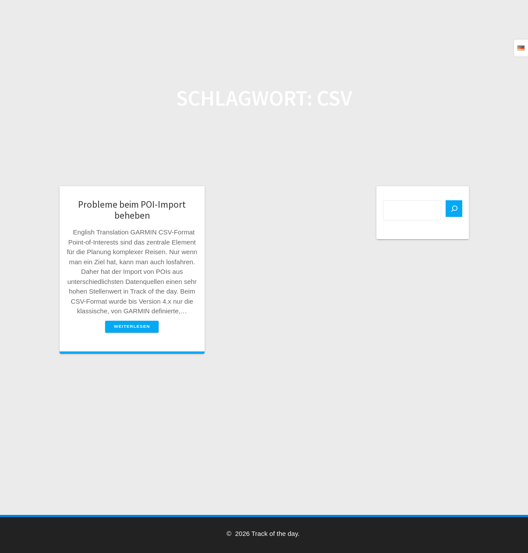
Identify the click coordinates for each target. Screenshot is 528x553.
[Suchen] (454, 208)
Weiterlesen (132, 326)
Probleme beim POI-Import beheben (132, 210)
